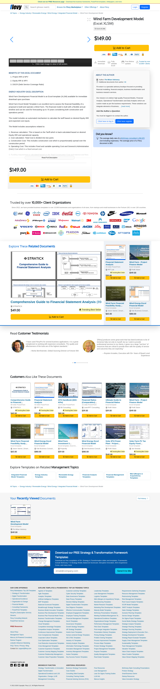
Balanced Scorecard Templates (48, 605)
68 (125, 82)
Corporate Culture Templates (47, 638)
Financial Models (16, 604)
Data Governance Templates (75, 596)
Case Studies (70, 671)
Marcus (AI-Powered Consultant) (21, 637)
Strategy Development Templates (133, 635)
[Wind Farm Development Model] (21, 512)
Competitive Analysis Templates (48, 629)
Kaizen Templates (72, 654)
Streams (13, 615)
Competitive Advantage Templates (49, 627)
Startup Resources (128, 676)
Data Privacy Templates (74, 599)
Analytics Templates (45, 596)
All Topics (13, 13)
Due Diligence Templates (74, 607)
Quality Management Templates (104, 654)
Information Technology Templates (77, 646)
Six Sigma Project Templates (131, 618)
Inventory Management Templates (77, 651)
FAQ (11, 646)
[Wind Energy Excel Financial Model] (139, 293)
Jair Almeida (136, 449)
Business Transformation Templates (50, 618)
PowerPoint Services (17, 621)
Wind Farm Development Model (19, 523)
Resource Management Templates (133, 594)
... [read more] (125, 106)
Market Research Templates (103, 605)
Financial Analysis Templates (89, 476)
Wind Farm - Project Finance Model (138, 263)
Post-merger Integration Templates (105, 629)
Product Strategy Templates (103, 646)
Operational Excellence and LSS (49, 673)
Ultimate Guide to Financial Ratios (113, 401)
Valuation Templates (128, 649)
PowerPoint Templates (18, 610)
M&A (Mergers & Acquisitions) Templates (136, 476)
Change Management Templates (49, 621)
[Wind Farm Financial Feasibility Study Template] (116, 293)
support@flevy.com (24, 648)
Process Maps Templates (102, 643)
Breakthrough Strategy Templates (49, 607)
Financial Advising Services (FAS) (77, 679)
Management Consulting (46, 679)
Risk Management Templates (131, 599)
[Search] (42, 7)
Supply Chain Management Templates (134, 640)
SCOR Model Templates (130, 605)
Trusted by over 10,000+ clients (144, 62)
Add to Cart (121, 48)
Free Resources (99, 668)
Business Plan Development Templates (51, 613)
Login (135, 7)
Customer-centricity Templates (76, 591)
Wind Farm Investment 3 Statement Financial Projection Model (67, 444)
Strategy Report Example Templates (134, 638)
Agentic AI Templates (45, 591)
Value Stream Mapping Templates (133, 657)
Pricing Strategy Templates (103, 635)
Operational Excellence (19, 599)
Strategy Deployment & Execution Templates (136, 632)
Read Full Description (49, 158)
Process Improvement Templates (105, 640)
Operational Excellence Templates (105, 618)
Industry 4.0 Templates (73, 640)
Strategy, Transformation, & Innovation (51, 668)
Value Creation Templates (130, 654)
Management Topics (17, 635)
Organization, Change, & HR (47, 676)
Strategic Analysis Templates (131, 624)
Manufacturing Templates (102, 602)
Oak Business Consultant (141, 311)
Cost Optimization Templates (47, 640)
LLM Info (97, 676)
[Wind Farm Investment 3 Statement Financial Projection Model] (68, 431)
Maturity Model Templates (102, 610)
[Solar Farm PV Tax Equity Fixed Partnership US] (139, 431)
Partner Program (15, 640)
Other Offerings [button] (90, 7)
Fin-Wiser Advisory (19, 529)
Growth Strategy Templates (75, 627)
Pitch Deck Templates (101, 627)
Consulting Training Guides (75, 676)
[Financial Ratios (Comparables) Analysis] (92, 390)
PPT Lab (111, 270)
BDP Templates (43, 602)
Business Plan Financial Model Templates (51, 616)
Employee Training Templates (76, 616)
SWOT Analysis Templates (131, 607)
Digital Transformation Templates (77, 605)
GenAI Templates (72, 621)
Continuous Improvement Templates (50, 632)
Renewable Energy (39, 13)
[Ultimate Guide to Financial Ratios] (116, 390)
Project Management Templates (104, 649)
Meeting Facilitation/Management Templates (107, 616)
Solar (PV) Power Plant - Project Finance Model (113, 443)
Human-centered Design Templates (78, 635)
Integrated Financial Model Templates (19, 476)
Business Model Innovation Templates (50, 610)
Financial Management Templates (115, 476)
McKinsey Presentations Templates (106, 613)
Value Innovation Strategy (130, 679)
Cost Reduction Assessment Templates (51, 643)
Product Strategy (127, 671)
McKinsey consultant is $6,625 (132, 138)
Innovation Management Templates (78, 649)
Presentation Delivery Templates (105, 632)
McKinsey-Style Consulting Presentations (135, 668)
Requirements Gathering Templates (134, 591)
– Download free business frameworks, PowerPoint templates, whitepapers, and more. (80, 2)
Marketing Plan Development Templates (107, 607)
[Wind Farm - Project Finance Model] (139, 252)
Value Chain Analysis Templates (132, 651)
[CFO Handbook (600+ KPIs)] (68, 390)
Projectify (63, 449)
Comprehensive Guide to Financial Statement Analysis (20, 402)
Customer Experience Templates (49, 649)
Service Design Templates (130, 616)
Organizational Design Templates (105, 621)
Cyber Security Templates (74, 594)
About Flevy (104, 7)
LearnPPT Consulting (92, 407)
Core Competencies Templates (48, 635)
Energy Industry (25, 13)
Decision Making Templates (75, 602)
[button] (11, 39)
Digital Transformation (18, 596)
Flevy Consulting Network (18, 618)
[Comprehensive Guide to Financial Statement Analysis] (56, 274)
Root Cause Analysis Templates (132, 602)
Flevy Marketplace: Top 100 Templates (23, 591)
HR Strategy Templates (74, 629)
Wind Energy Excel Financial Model (137, 304)
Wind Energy (52, 13)
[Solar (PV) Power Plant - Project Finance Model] (116, 431)
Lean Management (100, 671)
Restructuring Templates (130, 596)
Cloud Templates (43, 624)
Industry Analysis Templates (75, 643)
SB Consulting (65, 407)
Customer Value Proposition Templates (51, 657)
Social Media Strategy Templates (133, 621)
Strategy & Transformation (20, 593)
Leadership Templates (101, 591)
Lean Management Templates (104, 594)
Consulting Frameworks (19, 607)
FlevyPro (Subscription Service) (20, 613)
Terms (16, 646)
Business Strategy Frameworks (76, 668)
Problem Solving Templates (103, 638)
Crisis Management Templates (48, 646)
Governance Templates (74, 624)
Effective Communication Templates (78, 610)
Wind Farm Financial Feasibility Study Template (115, 305)
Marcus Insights (99, 679)
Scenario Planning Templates (131, 613)
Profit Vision (136, 270)
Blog (27, 646)
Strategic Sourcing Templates (132, 629)
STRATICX (17, 306)
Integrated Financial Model (67, 13)
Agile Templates (43, 594)
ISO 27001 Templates (73, 638)
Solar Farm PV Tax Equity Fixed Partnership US (137, 443)
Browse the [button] (69, 7)
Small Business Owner (129, 673)
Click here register (124, 121)
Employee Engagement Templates (77, 613)
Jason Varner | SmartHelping (118, 311)
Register (144, 7)
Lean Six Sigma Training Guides (105, 673)
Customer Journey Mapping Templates (51, 651)
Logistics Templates (100, 596)
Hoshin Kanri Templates (74, 632)
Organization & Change (19, 602)
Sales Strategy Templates (130, 610)
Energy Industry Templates (41, 476)
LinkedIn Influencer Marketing (20, 643)
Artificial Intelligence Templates (48, 599)
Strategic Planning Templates (131, 627)
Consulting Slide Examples (75, 673)
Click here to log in (105, 121)
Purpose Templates (100, 651)
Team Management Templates (132, 646)
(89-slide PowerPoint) (69, 302)
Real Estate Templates (101, 657)
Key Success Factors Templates (77, 657)
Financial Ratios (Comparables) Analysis (89, 402)
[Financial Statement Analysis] (116, 252)
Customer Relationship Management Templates (51, 654)
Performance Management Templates (106, 624)
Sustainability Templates (130, 643)
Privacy (22, 646)
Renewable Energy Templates (66, 476)
